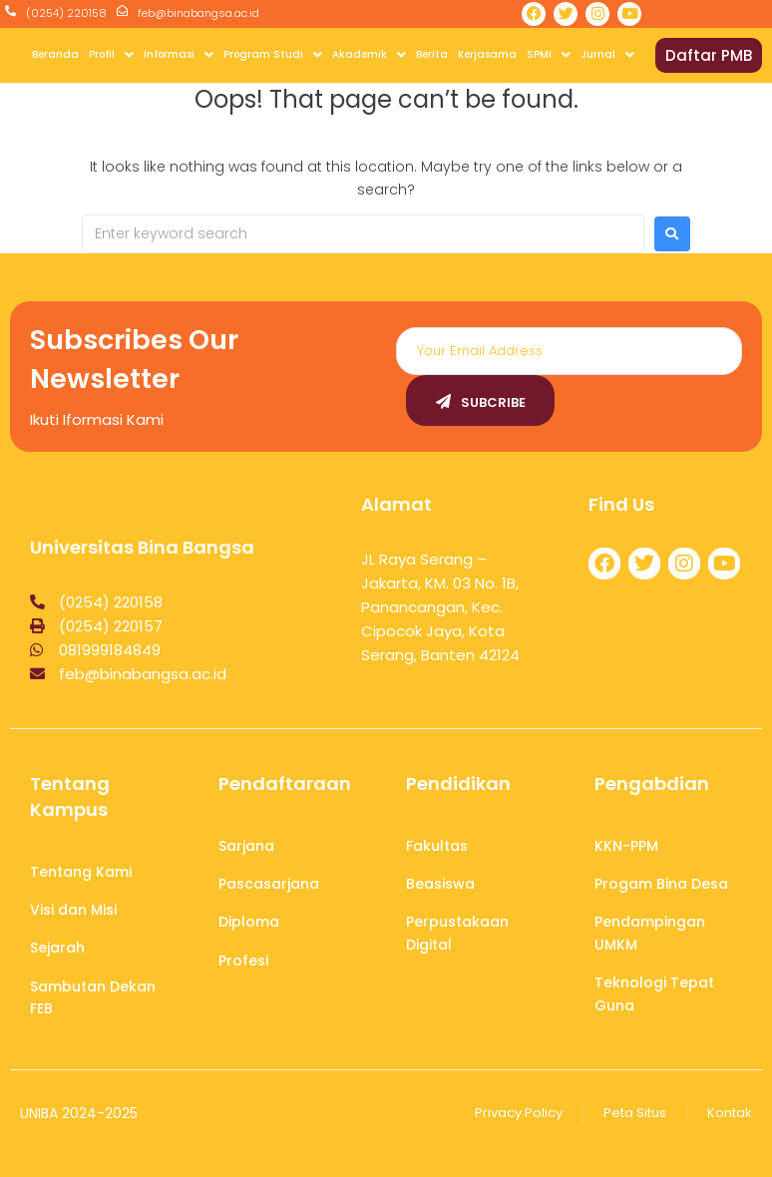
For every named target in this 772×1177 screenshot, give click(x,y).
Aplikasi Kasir (386, 1162)
